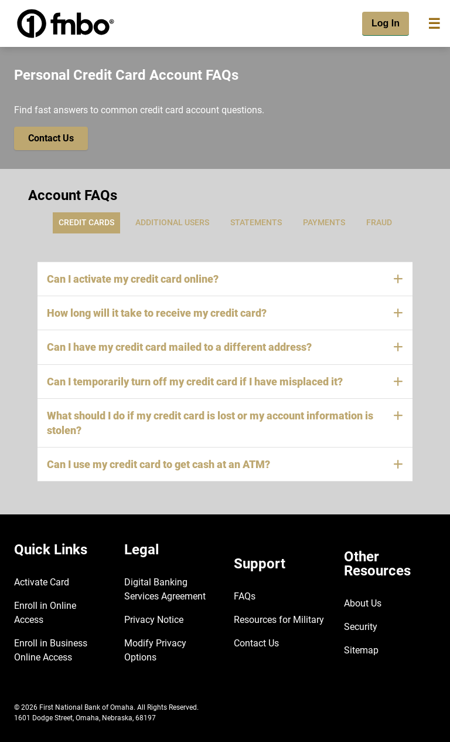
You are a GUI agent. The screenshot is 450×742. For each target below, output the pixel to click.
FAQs (244, 596)
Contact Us (256, 643)
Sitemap (361, 650)
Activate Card (41, 582)
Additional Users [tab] (172, 223)
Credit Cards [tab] (86, 223)
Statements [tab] (256, 223)
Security (360, 626)
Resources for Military (279, 619)
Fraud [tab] (379, 223)
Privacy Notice (153, 619)
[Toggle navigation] (434, 23)
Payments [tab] (324, 223)
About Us (362, 603)
